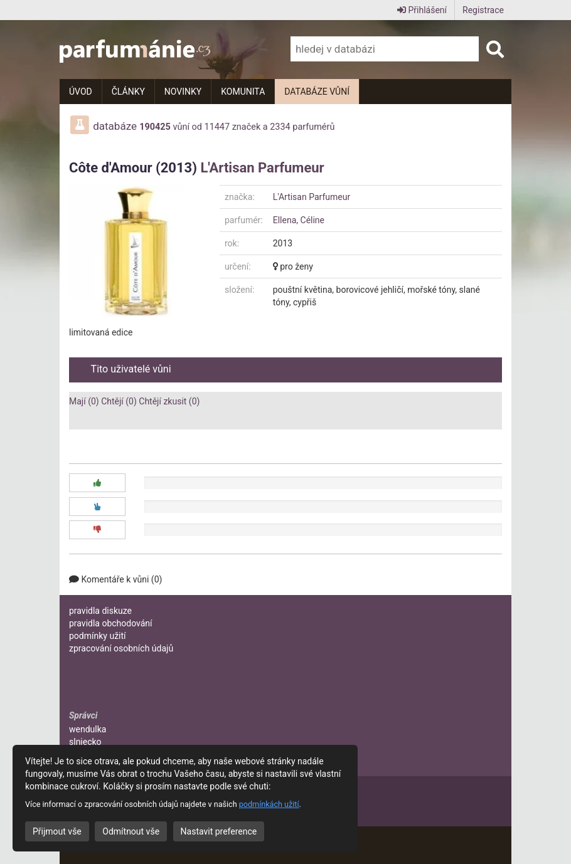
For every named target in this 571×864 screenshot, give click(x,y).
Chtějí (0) (119, 401)
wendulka (87, 729)
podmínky (97, 636)
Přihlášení (422, 10)
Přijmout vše (57, 831)
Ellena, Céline (298, 220)
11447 (217, 127)
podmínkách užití (269, 804)
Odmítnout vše (130, 831)
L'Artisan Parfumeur (262, 168)
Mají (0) (84, 401)
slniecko (85, 742)
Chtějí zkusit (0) (169, 401)
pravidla (100, 611)
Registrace (483, 10)
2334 (280, 127)
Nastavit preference (219, 831)
